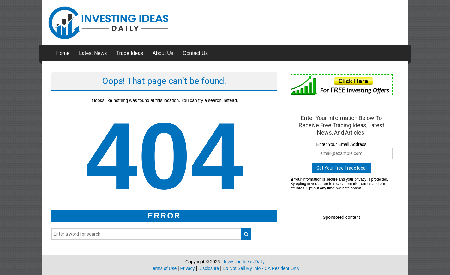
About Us (163, 53)
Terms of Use (164, 268)
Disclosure (208, 268)
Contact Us (195, 53)
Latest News (93, 53)
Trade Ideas (129, 53)
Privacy (187, 268)
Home (63, 53)
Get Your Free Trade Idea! (341, 167)
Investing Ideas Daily (244, 261)
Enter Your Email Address (341, 144)
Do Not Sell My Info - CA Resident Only (261, 268)
